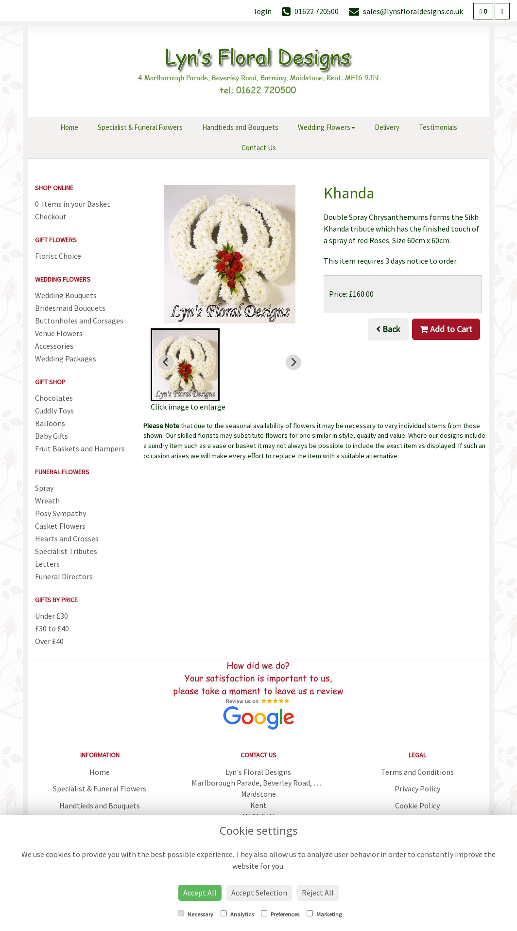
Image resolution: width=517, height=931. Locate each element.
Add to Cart (446, 329)
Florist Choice (58, 256)
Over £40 (49, 641)
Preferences (280, 914)
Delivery (387, 127)
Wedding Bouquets (66, 295)
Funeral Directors (64, 576)
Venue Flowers (59, 333)
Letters (47, 564)
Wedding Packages (65, 358)
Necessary (195, 914)
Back (388, 329)
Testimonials (438, 127)
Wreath (47, 500)
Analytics (237, 914)
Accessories (54, 346)
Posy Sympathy (60, 513)
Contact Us (258, 147)
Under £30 (51, 616)
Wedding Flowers (326, 127)
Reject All (318, 892)
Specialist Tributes (66, 551)
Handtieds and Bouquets (240, 127)
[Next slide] (293, 362)
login (263, 11)
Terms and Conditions (417, 772)
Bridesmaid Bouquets (70, 308)
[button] (185, 364)
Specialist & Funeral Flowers (140, 127)
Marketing (324, 914)
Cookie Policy (417, 805)
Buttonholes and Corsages (79, 320)
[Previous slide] (166, 362)
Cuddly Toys (54, 410)
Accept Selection (259, 892)
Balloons (50, 423)
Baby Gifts (51, 436)
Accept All (200, 892)
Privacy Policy (417, 788)
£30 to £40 (52, 628)
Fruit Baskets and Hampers (80, 448)
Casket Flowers (60, 526)
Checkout (51, 216)
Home (69, 127)
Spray (44, 488)
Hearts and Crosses (67, 538)
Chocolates (54, 398)
